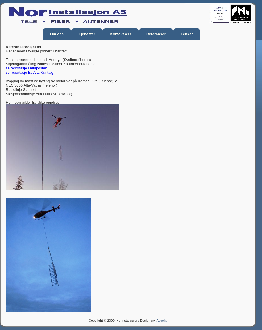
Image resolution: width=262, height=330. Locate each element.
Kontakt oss (120, 34)
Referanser (156, 34)
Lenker (187, 34)
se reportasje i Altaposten (26, 68)
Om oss (57, 34)
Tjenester (87, 34)
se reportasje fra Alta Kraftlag (29, 72)
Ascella (161, 320)
